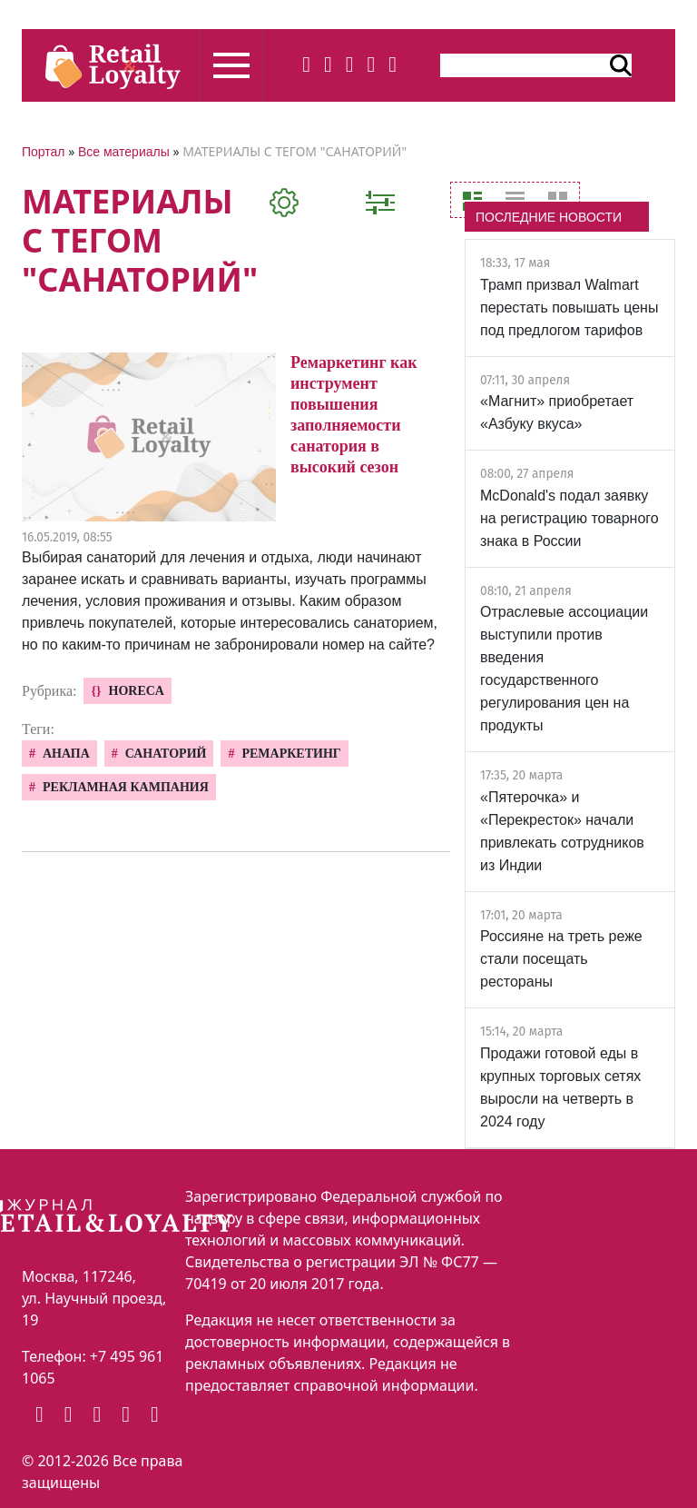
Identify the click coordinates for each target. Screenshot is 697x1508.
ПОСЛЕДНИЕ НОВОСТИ (549, 217)
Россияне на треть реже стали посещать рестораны (561, 958)
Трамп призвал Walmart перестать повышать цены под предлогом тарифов (569, 307)
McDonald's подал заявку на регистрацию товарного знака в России (569, 518)
